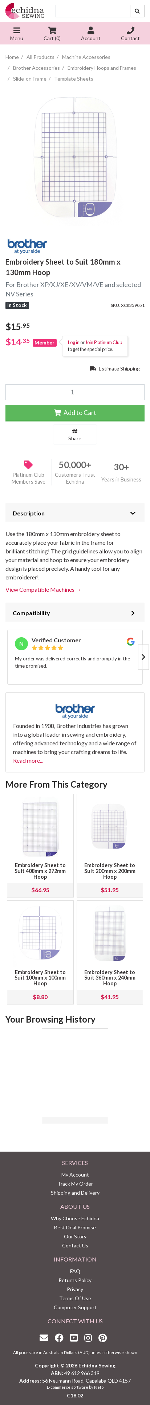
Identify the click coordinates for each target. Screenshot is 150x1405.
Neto (99, 1387)
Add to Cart (75, 412)
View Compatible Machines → (43, 589)
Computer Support (75, 1307)
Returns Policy (75, 1280)
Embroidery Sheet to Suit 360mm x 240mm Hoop (109, 978)
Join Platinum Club (103, 342)
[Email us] (46, 1338)
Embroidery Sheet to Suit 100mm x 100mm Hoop (40, 978)
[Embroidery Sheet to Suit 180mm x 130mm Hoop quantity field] (75, 392)
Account (91, 34)
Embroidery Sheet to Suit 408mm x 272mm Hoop (40, 871)
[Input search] (93, 11)
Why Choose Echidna (75, 1218)
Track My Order (75, 1184)
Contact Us (75, 1245)
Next (143, 657)
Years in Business (121, 479)
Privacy (75, 1289)
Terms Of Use (75, 1298)
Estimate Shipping (115, 368)
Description (29, 513)
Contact (130, 34)
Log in (74, 342)
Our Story (75, 1236)
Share (74, 434)
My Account (75, 1174)
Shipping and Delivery (75, 1193)
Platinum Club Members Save (28, 478)
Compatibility (31, 612)
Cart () (52, 34)
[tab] (75, 512)
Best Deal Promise (75, 1227)
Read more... (28, 760)
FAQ (75, 1271)
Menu (16, 34)
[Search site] (137, 11)
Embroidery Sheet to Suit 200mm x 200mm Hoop (109, 871)
